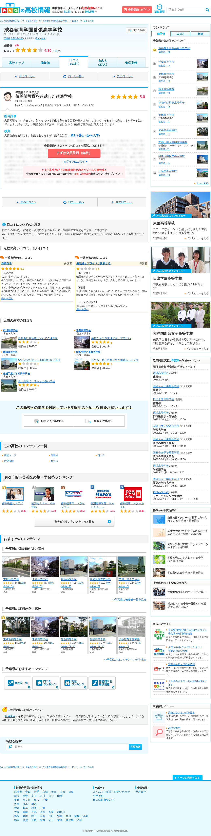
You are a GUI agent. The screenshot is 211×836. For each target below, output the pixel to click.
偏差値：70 (164, 175)
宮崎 (59, 820)
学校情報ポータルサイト (77, 8)
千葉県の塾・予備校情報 (181, 664)
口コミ (101, 455)
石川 (42, 795)
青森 (28, 791)
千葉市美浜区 (17, 38)
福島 (71, 791)
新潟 (16, 795)
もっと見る (202, 183)
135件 (22, 583)
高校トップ (16, 63)
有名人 (54, 460)
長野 (25, 795)
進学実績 (131, 63)
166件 (80, 583)
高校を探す (174, 728)
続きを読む (7, 298)
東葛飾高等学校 (12, 639)
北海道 (18, 791)
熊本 (42, 820)
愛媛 (77, 816)
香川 (68, 816)
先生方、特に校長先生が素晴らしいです (115, 359)
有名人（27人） (102, 62)
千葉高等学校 (83, 330)
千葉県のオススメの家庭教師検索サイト (187, 683)
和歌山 (61, 812)
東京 (16, 799)
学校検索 (135, 746)
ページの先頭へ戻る (188, 777)
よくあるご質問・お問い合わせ (111, 791)
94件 (51, 583)
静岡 (34, 807)
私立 (38, 38)
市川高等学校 (10, 330)
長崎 (34, 820)
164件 (80, 643)
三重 (42, 807)
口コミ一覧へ (76, 76)
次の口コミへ (125, 76)
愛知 (16, 807)
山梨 (59, 795)
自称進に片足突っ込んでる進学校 (38, 338)
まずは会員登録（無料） (74, 153)
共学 (43, 38)
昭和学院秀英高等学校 (88, 352)
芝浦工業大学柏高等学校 (16, 373)
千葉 (45, 799)
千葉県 (7, 38)
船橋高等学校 (10, 352)
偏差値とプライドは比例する (93, 263)
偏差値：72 (95, 586)
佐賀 (25, 820)
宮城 (45, 791)
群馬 (25, 803)
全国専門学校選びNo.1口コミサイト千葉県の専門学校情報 (187, 632)
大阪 (16, 812)
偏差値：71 (124, 586)
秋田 (53, 791)
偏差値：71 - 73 (97, 646)
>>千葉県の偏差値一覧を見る (129, 599)
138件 (138, 583)
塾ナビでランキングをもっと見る (74, 521)
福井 (51, 795)
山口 (51, 816)
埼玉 (36, 799)
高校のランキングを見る (181, 712)
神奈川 (27, 799)
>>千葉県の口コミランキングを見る (125, 659)
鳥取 (16, 816)
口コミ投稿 (139, 30)
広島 (42, 816)
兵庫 (25, 812)
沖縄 (79, 820)
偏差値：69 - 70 (68, 646)
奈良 (51, 812)
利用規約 (10, 716)
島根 (25, 816)
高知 (85, 816)
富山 (34, 795)
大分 (51, 820)
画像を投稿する (103, 421)
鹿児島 (70, 820)
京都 (34, 812)
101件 (138, 643)
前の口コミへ (27, 76)
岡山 (34, 816)
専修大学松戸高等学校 (171, 156)
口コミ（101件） (74, 61)
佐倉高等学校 (69, 639)
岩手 (36, 791)
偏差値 (45, 63)
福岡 (16, 820)
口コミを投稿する (52, 421)
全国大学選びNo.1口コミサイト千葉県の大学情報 (185, 649)
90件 (108, 583)
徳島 (59, 816)
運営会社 (140, 791)
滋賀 (42, 812)
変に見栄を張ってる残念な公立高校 (39, 359)
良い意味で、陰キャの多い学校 (36, 381)
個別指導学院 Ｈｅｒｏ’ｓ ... (102, 505)
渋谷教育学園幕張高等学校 (134, 639)
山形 (62, 791)
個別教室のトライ (12, 503)
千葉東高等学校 (167, 171)
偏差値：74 (124, 646)
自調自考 (6, 263)
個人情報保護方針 (103, 799)
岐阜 (25, 807)
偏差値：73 (8, 586)
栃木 (34, 803)
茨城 (16, 803)
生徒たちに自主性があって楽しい (111, 338)
